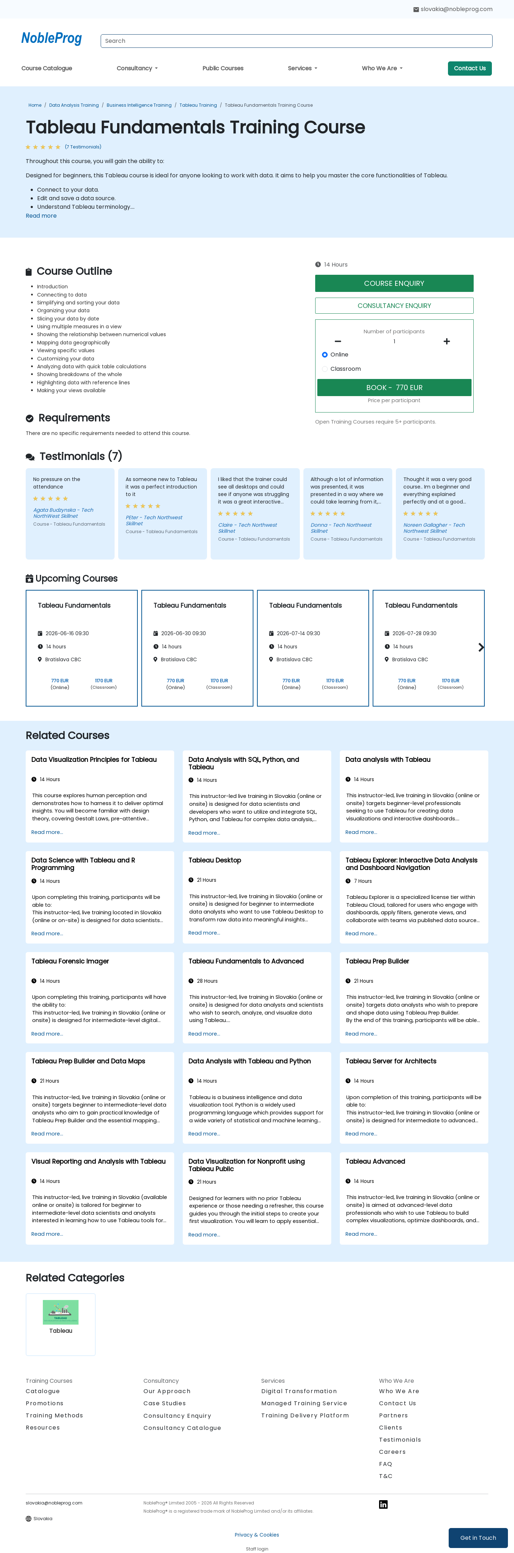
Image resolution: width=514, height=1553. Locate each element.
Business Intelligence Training (139, 105)
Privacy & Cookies (257, 1534)
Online (339, 354)
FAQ (386, 1464)
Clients (390, 1427)
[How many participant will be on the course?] (394, 342)
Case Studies (164, 1403)
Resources (43, 1427)
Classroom (346, 369)
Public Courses (222, 68)
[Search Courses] (297, 41)
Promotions (45, 1403)
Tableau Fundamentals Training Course (269, 105)
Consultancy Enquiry (177, 1416)
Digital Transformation (299, 1391)
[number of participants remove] (340, 341)
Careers (392, 1452)
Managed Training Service (304, 1403)
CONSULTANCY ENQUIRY (394, 305)
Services (300, 68)
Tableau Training (198, 105)
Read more (41, 216)
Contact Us (470, 68)
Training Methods (55, 1415)
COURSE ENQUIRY (394, 283)
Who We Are (380, 68)
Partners (393, 1415)
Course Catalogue (46, 68)
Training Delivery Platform (305, 1415)
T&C (386, 1476)
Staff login (257, 1549)
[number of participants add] (449, 341)
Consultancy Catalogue (182, 1428)
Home (35, 105)
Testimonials (400, 1440)
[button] (479, 647)
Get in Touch (478, 1538)
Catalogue (43, 1391)
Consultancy (135, 68)
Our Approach (167, 1391)
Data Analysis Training (74, 105)
